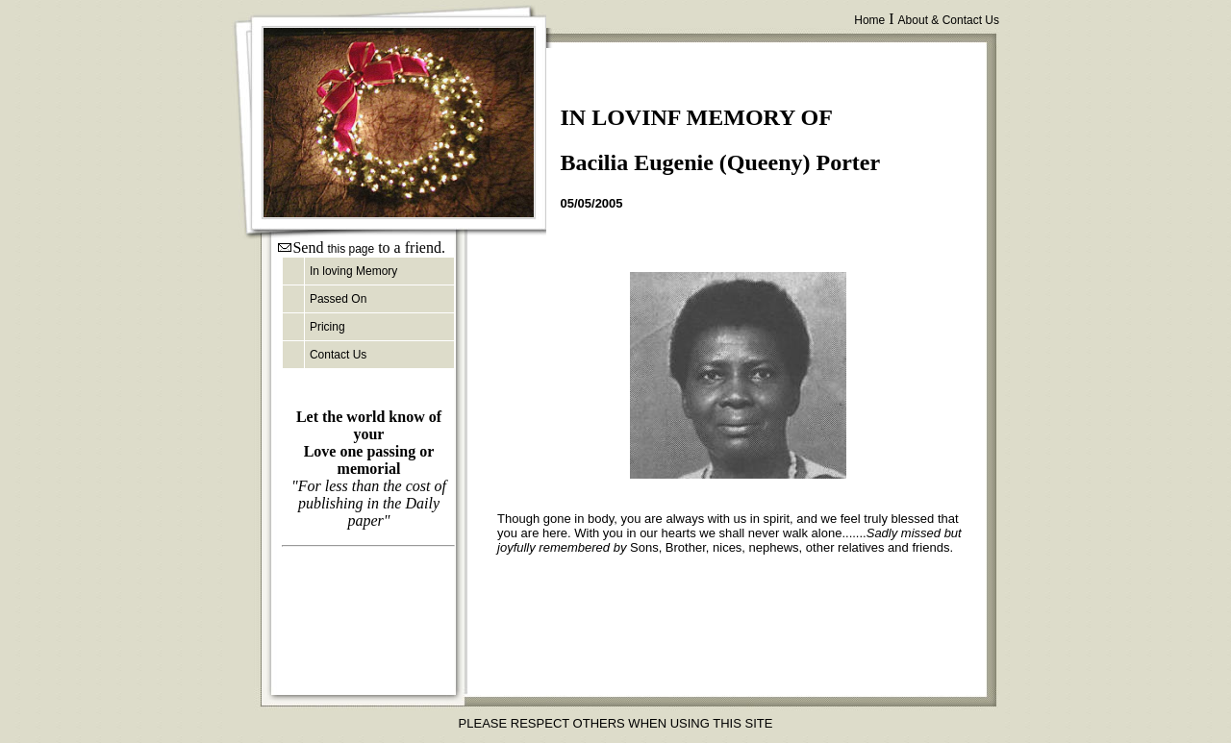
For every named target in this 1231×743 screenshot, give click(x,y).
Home (869, 20)
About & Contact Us (948, 20)
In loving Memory (353, 271)
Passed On (338, 299)
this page (350, 249)
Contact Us (338, 354)
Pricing (327, 327)
